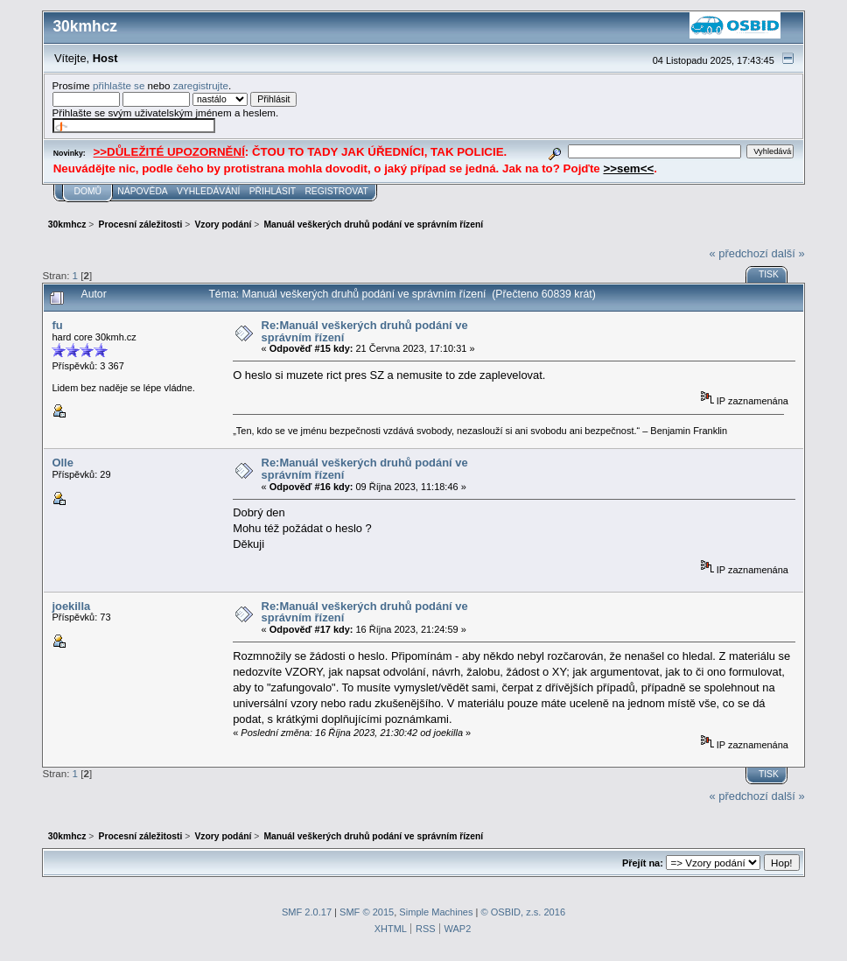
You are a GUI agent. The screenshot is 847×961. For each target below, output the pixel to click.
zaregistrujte (200, 85)
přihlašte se (118, 85)
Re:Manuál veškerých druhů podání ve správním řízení (365, 331)
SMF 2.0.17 (307, 912)
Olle (62, 462)
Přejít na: (642, 863)
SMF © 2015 (367, 912)
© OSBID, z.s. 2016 (523, 912)
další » (788, 253)
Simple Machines (435, 912)
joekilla (71, 606)
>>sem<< (628, 168)
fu (57, 325)
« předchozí (739, 253)
